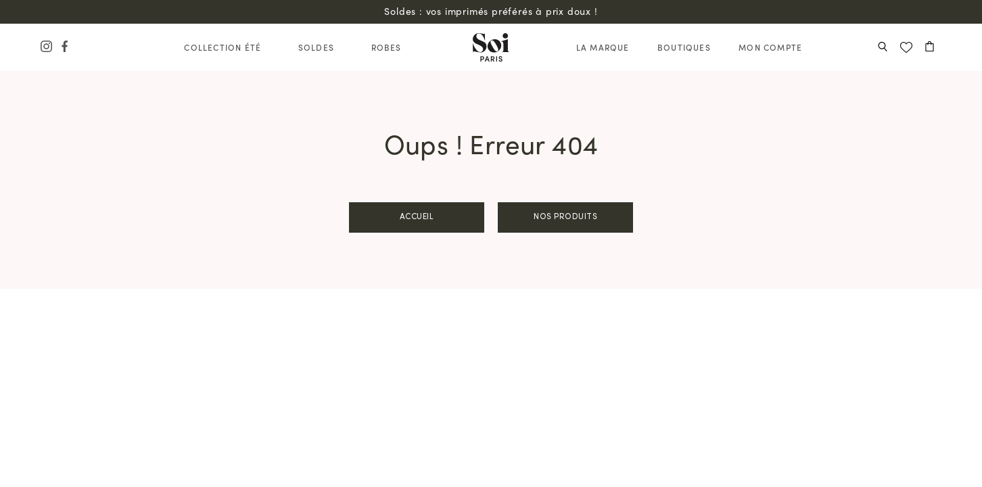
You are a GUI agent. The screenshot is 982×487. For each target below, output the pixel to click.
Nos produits (565, 217)
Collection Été (222, 47)
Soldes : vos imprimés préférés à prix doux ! (490, 11)
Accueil (417, 217)
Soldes (316, 47)
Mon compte (770, 47)
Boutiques (684, 47)
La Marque (603, 47)
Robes (386, 47)
